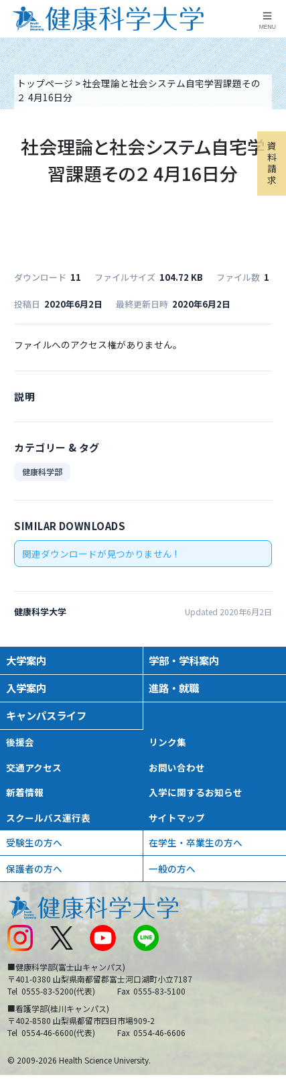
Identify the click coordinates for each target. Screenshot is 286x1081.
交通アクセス (34, 767)
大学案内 (26, 660)
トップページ (45, 83)
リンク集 (167, 742)
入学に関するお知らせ (195, 792)
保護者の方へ (34, 868)
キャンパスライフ (46, 715)
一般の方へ (172, 868)
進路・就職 (174, 687)
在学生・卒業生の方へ (195, 842)
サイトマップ (177, 817)
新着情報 (25, 792)
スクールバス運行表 (48, 817)
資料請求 (272, 162)
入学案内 (26, 687)
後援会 (20, 742)
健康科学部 (42, 471)
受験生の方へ (34, 842)
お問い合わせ (177, 767)
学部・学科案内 (184, 660)
